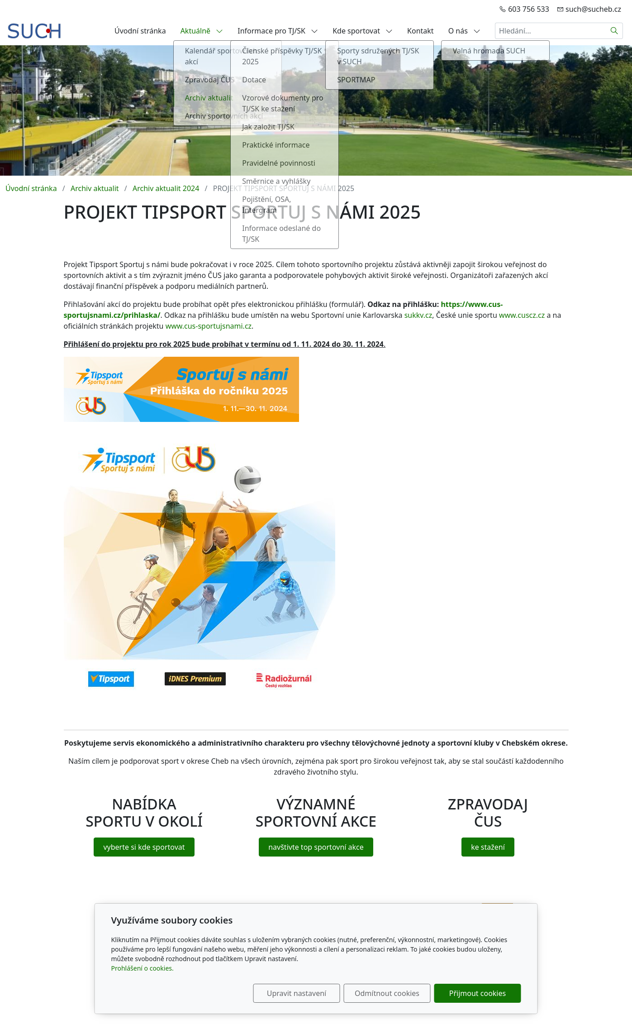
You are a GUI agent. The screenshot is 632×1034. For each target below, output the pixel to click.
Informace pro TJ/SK (278, 31)
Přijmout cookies (477, 993)
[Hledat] (614, 31)
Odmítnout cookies (387, 993)
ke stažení (488, 847)
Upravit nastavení (296, 993)
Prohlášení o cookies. (142, 968)
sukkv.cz (418, 315)
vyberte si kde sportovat (144, 847)
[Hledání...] (550, 31)
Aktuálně (202, 31)
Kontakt (420, 31)
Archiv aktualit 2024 (166, 188)
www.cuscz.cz (522, 315)
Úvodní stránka (140, 31)
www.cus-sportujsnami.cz (209, 326)
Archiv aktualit (95, 188)
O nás (464, 31)
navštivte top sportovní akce (316, 847)
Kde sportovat (363, 31)
